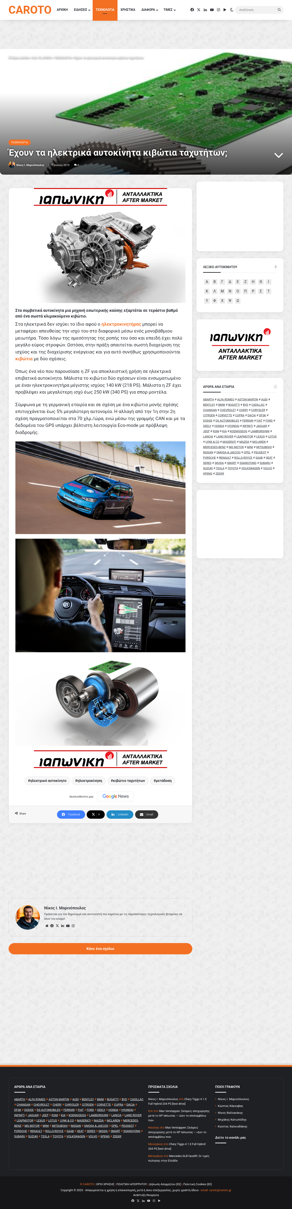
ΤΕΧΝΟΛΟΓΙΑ (105, 9)
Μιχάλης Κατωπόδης (232, 1119)
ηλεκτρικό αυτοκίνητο (48, 781)
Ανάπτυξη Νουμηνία (146, 1195)
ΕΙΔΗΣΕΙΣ (80, 9)
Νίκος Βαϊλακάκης (230, 1112)
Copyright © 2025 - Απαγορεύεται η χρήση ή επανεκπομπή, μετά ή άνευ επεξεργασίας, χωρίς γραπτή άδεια (129, 1190)
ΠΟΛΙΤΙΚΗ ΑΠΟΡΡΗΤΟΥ (131, 1184)
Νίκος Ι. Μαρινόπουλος (233, 1099)
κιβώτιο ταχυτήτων (129, 781)
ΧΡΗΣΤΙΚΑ (128, 9)
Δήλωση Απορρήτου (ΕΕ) (165, 1184)
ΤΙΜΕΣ (168, 9)
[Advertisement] (100, 861)
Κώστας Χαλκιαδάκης (232, 1126)
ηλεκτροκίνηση (89, 781)
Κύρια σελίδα (19, 58)
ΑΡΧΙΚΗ (62, 9)
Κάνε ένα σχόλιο (100, 948)
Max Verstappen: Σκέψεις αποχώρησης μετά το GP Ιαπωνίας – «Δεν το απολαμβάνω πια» (179, 1115)
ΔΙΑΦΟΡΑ (148, 9)
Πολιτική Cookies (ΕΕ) (197, 1184)
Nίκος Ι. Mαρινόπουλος (30, 165)
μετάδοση (164, 781)
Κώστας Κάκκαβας (230, 1106)
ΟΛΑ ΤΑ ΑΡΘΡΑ (42, 58)
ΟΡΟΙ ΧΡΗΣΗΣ (105, 1184)
